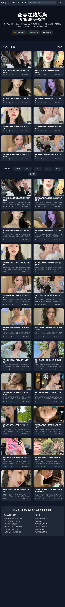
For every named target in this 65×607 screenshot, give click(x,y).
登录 (61, 3)
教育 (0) (27, 168)
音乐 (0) (32, 174)
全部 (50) (7, 168)
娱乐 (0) (17, 168)
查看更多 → (60, 47)
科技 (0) (38, 168)
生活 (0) (48, 168)
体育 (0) (58, 168)
